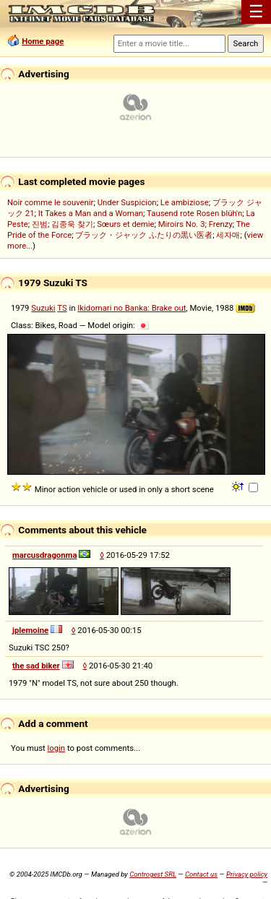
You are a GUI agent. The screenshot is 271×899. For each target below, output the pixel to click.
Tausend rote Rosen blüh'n (194, 213)
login (57, 748)
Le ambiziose (184, 202)
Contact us (201, 874)
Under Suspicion (127, 202)
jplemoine (30, 630)
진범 (40, 224)
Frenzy (221, 224)
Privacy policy (246, 874)
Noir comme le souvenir (50, 202)
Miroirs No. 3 (181, 224)
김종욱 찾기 (72, 224)
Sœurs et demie (125, 224)
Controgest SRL (152, 874)
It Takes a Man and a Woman (90, 213)
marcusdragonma (44, 555)
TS (61, 308)
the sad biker (36, 666)
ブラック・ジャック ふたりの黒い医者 (143, 235)
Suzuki (43, 308)
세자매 (228, 235)
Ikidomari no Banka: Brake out (131, 308)
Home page (43, 41)
